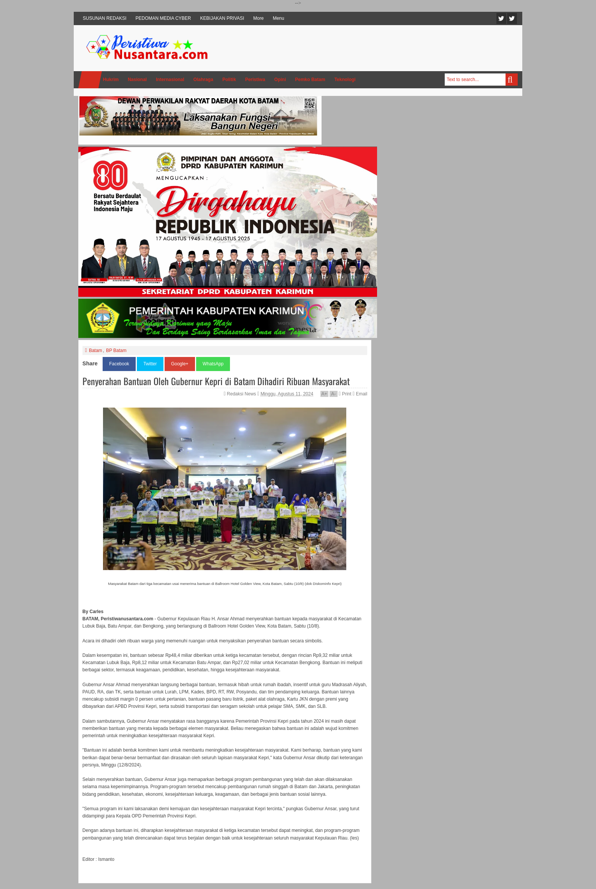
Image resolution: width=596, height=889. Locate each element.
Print (345, 394)
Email (360, 394)
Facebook (512, 18)
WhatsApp (213, 363)
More (258, 18)
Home (90, 79)
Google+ (180, 363)
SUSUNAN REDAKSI (105, 18)
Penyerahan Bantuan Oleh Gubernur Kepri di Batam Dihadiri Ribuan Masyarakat (216, 381)
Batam (95, 350)
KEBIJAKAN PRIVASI (222, 18)
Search (512, 79)
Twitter (501, 18)
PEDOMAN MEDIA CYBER (163, 18)
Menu (278, 18)
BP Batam (116, 350)
